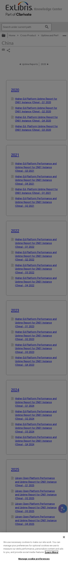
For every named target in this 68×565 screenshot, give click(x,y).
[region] (34, 548)
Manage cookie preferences (34, 559)
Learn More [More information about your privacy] (51, 552)
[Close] (64, 537)
